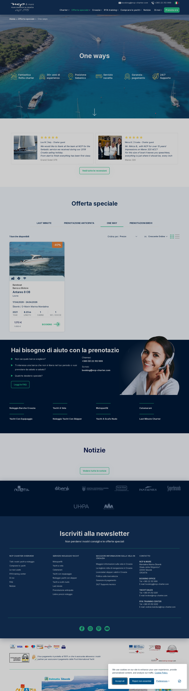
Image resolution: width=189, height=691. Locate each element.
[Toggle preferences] (162, 681)
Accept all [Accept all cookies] (119, 681)
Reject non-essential (141, 681)
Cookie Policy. (161, 673)
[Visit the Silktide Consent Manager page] (179, 681)
